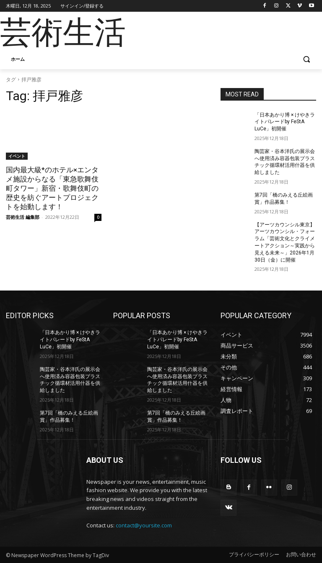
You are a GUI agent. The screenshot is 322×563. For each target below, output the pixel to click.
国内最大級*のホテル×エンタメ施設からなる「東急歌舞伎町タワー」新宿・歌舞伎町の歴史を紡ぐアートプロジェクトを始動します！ (52, 188)
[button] (306, 59)
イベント (16, 156)
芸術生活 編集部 (22, 217)
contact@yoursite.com (144, 525)
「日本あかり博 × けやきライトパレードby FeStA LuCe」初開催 (284, 122)
